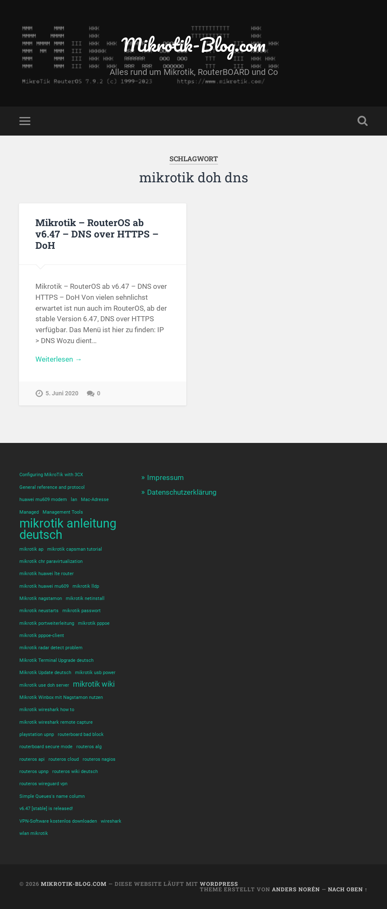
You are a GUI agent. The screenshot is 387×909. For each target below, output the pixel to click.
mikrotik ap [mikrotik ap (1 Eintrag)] (31, 549)
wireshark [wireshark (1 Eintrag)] (111, 821)
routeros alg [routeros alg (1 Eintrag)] (89, 746)
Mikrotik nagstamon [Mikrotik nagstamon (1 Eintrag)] (40, 598)
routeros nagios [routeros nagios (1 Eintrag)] (99, 759)
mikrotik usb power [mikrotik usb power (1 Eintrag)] (95, 672)
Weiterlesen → (58, 359)
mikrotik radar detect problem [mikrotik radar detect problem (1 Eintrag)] (51, 647)
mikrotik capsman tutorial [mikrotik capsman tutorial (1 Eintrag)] (74, 549)
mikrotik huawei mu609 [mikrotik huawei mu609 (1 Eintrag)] (44, 586)
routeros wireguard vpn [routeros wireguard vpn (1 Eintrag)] (43, 783)
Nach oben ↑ (348, 889)
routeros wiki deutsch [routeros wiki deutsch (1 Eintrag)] (75, 771)
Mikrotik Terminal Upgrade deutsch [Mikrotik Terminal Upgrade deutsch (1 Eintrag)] (56, 660)
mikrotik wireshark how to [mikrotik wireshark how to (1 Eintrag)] (46, 709)
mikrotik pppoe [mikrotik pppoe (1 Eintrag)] (94, 623)
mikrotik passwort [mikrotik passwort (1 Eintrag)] (81, 610)
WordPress (219, 883)
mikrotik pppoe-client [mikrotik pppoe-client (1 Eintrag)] (41, 635)
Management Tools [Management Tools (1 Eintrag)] (63, 512)
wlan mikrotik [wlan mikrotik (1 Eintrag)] (33, 833)
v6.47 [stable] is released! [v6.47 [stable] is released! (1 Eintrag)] (46, 808)
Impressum (165, 477)
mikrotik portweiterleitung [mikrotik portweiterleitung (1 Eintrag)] (46, 623)
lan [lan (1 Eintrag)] (74, 499)
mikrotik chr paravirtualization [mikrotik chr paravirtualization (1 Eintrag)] (51, 561)
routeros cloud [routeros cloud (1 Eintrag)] (63, 759)
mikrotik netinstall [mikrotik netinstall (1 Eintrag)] (85, 598)
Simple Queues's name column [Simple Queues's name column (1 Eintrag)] (52, 796)
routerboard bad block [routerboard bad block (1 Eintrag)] (81, 734)
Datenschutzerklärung (182, 492)
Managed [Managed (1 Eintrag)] (29, 512)
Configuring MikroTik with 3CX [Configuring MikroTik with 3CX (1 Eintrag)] (51, 474)
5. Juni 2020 (62, 393)
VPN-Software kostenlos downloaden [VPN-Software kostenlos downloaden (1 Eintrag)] (58, 821)
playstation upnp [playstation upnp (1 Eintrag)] (36, 734)
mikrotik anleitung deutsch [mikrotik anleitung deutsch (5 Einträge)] (67, 529)
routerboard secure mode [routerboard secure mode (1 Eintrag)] (46, 746)
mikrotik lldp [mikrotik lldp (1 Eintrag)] (86, 586)
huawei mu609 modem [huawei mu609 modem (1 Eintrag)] (43, 499)
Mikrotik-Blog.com (193, 44)
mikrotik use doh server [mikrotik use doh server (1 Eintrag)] (44, 685)
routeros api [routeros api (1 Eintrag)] (32, 759)
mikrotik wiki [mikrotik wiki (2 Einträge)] (94, 684)
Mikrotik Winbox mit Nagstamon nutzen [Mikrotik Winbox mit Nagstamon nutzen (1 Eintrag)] (61, 697)
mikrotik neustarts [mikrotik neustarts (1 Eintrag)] (39, 610)
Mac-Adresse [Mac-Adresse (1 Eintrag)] (95, 499)
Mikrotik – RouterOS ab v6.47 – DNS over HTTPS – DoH (97, 233)
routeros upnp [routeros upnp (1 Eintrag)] (33, 771)
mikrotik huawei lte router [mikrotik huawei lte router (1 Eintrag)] (46, 573)
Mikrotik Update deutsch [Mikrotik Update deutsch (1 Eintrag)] (45, 672)
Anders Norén (296, 889)
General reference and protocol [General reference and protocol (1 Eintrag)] (52, 487)
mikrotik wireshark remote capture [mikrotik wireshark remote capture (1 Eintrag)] (56, 722)
